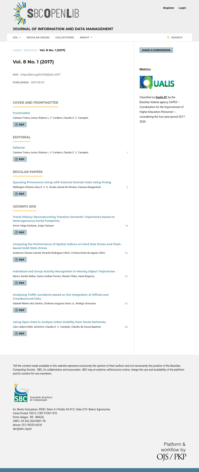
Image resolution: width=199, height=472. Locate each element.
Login (182, 7)
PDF (21, 124)
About (85, 37)
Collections (64, 37)
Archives (30, 50)
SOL (16, 37)
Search (176, 37)
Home (17, 50)
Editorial (19, 147)
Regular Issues (38, 37)
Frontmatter (21, 113)
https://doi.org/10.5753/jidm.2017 (40, 74)
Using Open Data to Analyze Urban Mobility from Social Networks (59, 322)
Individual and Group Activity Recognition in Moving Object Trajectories (64, 271)
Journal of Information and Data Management (63, 29)
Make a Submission (156, 50)
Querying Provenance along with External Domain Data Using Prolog (62, 182)
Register (168, 7)
